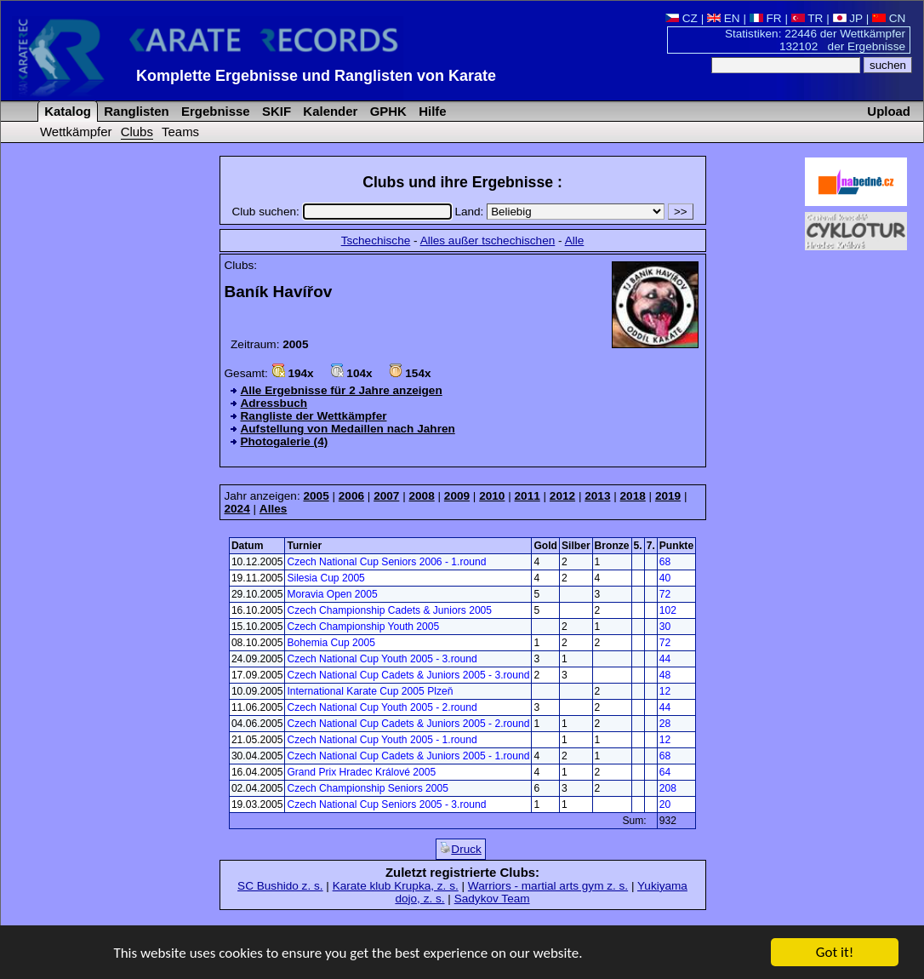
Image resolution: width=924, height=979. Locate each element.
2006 (351, 496)
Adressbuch (274, 403)
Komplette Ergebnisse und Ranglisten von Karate (316, 75)
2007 (386, 496)
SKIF (275, 111)
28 (664, 724)
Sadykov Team (492, 898)
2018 (633, 496)
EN (723, 18)
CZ (681, 18)
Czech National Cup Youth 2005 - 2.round (381, 707)
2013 (597, 496)
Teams (180, 131)
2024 (237, 508)
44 (664, 659)
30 (664, 627)
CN (888, 18)
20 (664, 804)
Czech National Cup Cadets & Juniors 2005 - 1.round (408, 756)
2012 (562, 496)
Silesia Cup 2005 (325, 578)
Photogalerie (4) (284, 441)
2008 (421, 496)
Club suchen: (342, 211)
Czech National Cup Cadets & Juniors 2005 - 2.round (408, 724)
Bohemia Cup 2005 (331, 643)
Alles (274, 508)
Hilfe (431, 111)
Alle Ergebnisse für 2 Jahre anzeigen (341, 390)
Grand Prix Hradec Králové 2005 (361, 772)
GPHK (387, 111)
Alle (575, 240)
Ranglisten (134, 111)
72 (664, 594)
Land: (561, 211)
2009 (457, 496)
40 (664, 578)
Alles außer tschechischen (488, 240)
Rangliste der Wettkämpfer (314, 415)
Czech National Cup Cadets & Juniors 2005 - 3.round (408, 675)
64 (664, 772)
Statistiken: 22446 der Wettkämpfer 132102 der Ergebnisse (815, 40)
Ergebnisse (214, 111)
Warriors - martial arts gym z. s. (548, 885)
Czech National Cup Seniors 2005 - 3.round (386, 804)
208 (667, 788)
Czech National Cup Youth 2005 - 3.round (381, 659)
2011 (527, 496)
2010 (492, 496)
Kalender (328, 111)
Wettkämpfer (75, 131)
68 (664, 562)
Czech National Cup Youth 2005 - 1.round (381, 740)
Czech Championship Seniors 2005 (367, 788)
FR (766, 18)
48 (664, 675)
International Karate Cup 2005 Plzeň (370, 691)
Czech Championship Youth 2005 (363, 627)
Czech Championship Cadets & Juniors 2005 (389, 610)
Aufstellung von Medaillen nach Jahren (348, 428)
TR (807, 18)
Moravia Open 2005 (332, 594)
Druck (461, 849)
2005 (315, 496)
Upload (888, 111)
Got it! (834, 953)
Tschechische (376, 240)
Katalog (66, 111)
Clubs (137, 131)
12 (664, 691)
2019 (668, 496)
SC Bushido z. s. (280, 885)
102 (667, 610)
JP (848, 18)
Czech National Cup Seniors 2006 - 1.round (386, 562)
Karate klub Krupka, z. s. (396, 885)
